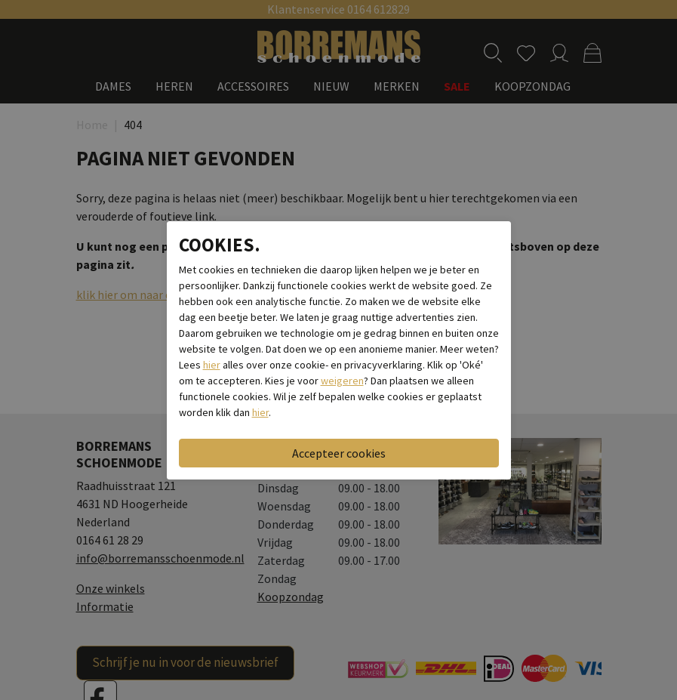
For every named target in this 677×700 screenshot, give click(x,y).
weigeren (342, 380)
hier (211, 365)
